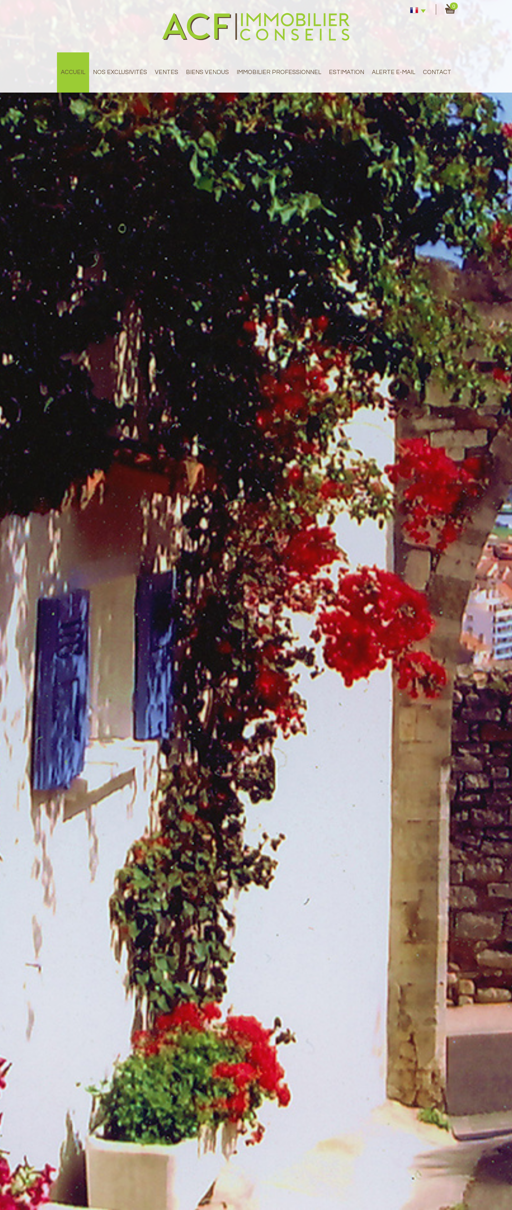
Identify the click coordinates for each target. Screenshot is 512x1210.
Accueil (73, 72)
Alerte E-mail (393, 72)
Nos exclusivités (120, 72)
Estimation (346, 72)
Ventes (166, 72)
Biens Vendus (207, 72)
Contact (437, 72)
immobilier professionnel (279, 72)
